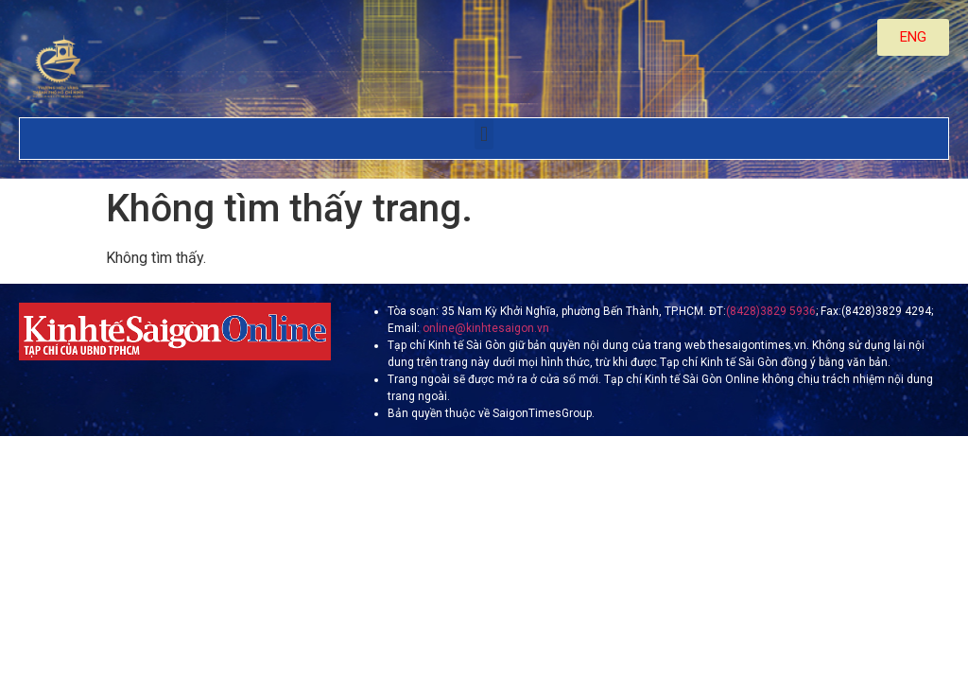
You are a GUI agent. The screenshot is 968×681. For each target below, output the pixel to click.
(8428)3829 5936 (771, 311)
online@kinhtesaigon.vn (484, 328)
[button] (484, 133)
